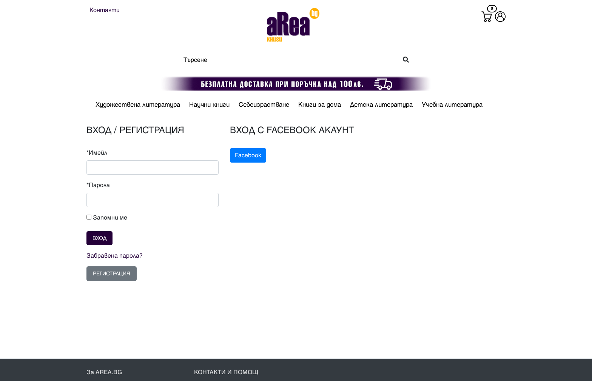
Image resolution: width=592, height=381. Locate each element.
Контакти (104, 10)
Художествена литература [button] (138, 105)
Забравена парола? (114, 256)
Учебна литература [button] (452, 105)
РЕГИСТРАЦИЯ (111, 273)
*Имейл (96, 153)
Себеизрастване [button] (264, 105)
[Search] (286, 60)
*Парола (98, 185)
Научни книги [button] (209, 105)
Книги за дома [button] (319, 105)
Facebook (248, 155)
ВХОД (99, 238)
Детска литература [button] (381, 105)
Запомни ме (106, 217)
